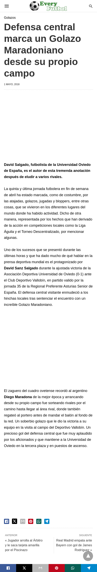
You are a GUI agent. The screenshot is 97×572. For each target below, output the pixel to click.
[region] (50, 127)
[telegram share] (46, 521)
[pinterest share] (30, 521)
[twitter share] (14, 521)
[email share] (22, 521)
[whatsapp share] (38, 521)
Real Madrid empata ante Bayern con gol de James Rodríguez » (74, 545)
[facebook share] (6, 521)
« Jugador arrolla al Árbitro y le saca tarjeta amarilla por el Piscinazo (24, 545)
